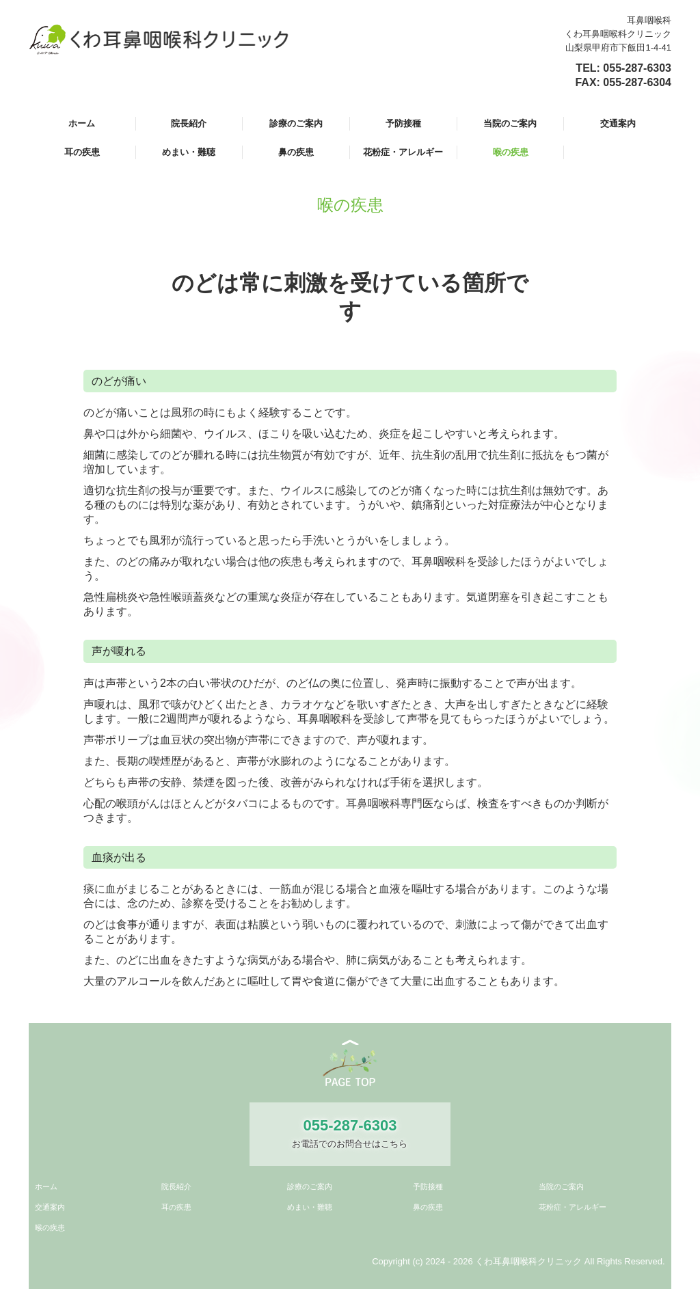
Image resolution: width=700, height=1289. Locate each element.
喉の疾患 (510, 152)
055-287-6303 (637, 68)
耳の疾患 (82, 152)
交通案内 (618, 123)
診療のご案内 (296, 123)
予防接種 (403, 123)
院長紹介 (188, 123)
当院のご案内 (510, 123)
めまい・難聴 (188, 152)
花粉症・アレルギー (403, 152)
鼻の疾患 (296, 152)
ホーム (81, 123)
